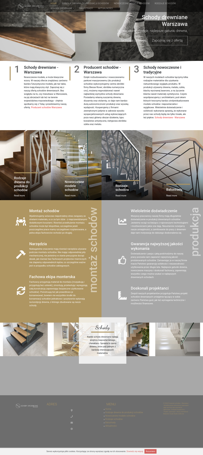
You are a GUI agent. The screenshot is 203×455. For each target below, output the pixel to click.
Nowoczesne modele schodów (132, 3)
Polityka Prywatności (178, 409)
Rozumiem (150, 451)
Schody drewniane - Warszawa (170, 117)
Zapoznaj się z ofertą (167, 40)
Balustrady (86, 8)
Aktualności (105, 8)
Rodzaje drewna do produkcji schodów (85, 3)
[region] (101, 30)
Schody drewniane (62, 8)
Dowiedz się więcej (135, 451)
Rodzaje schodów (165, 3)
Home (54, 3)
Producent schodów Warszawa (46, 107)
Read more (19, 195)
